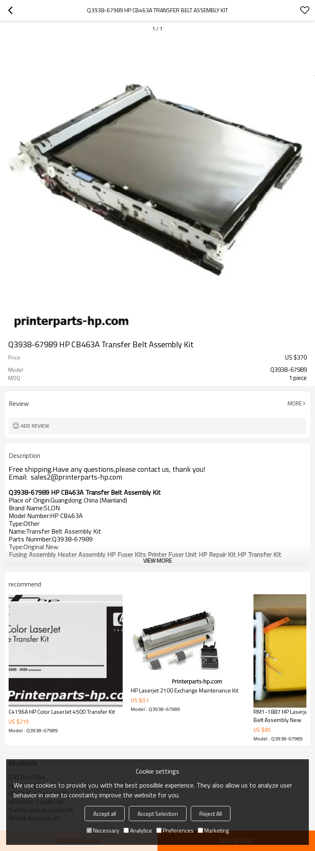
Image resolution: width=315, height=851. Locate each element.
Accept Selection (157, 813)
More (295, 403)
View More (157, 560)
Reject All (210, 813)
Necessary (103, 830)
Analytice (137, 830)
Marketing (213, 830)
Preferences (175, 830)
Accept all (104, 813)
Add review (35, 426)
